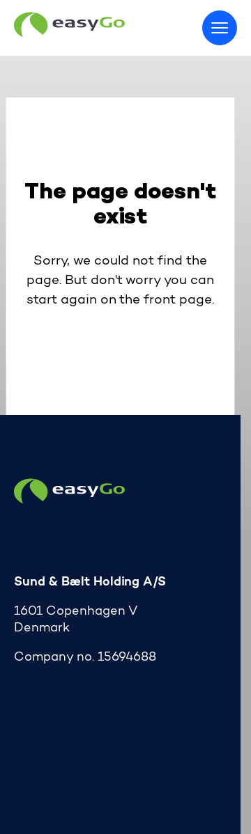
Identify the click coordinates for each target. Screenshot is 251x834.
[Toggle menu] (219, 27)
